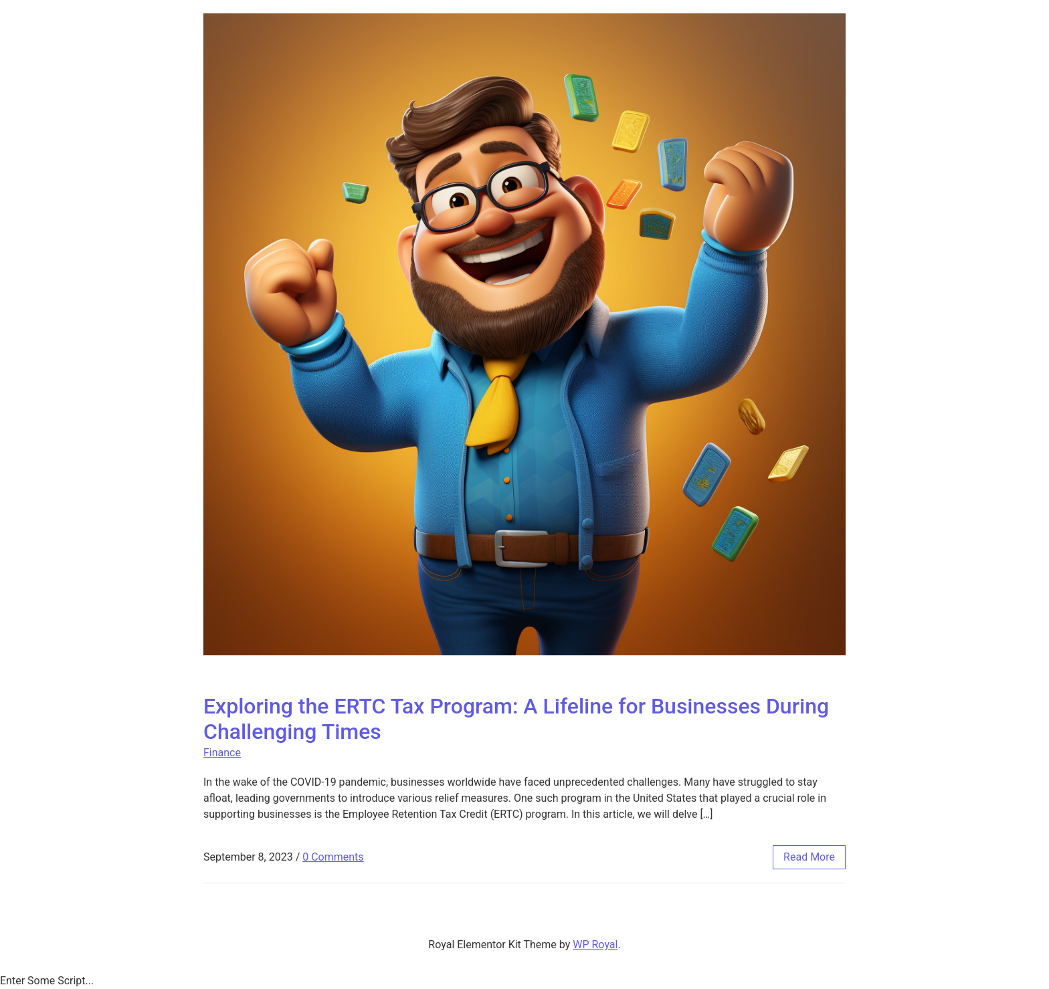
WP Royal (595, 944)
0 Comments (332, 857)
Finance (222, 752)
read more (809, 857)
